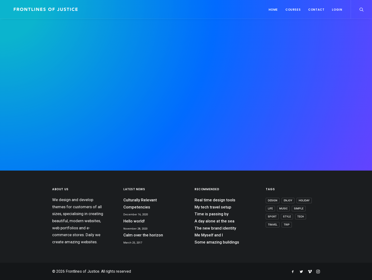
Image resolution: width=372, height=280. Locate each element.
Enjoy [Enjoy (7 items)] (288, 200)
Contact (316, 10)
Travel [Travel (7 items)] (272, 224)
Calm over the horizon (143, 235)
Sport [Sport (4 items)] (272, 216)
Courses (293, 10)
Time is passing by (211, 214)
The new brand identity (215, 228)
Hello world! (134, 221)
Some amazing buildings (217, 242)
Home (273, 10)
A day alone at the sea (214, 221)
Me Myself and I (209, 235)
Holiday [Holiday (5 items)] (304, 200)
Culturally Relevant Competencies (140, 203)
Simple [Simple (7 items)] (298, 208)
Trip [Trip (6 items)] (287, 224)
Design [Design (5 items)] (272, 200)
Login (337, 10)
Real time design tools (215, 200)
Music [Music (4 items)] (283, 208)
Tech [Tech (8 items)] (300, 216)
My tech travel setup (213, 207)
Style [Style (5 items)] (287, 216)
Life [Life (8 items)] (270, 208)
